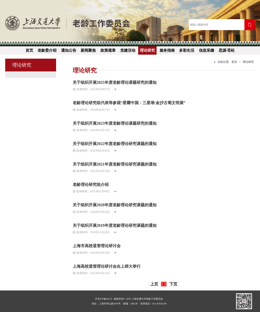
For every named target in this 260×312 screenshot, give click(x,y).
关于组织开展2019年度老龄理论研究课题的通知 (115, 225)
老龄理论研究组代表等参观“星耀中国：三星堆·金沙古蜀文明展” (129, 103)
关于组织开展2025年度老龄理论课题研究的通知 (115, 82)
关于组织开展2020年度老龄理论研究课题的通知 (115, 205)
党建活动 (127, 50)
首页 (29, 50)
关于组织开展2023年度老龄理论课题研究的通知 (115, 123)
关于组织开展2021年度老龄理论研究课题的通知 (115, 164)
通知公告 (68, 50)
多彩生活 (186, 50)
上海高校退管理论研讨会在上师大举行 (107, 266)
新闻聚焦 (88, 50)
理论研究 (147, 50)
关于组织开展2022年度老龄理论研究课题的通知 (115, 143)
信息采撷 (206, 50)
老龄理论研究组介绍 (91, 184)
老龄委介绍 (47, 50)
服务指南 (167, 50)
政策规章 (108, 50)
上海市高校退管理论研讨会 (97, 246)
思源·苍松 (227, 50)
